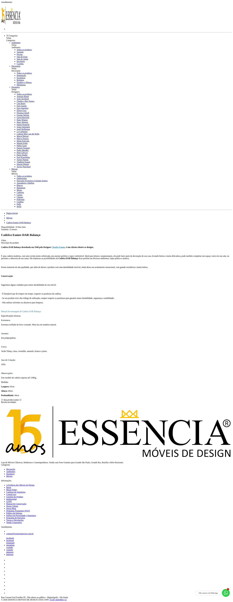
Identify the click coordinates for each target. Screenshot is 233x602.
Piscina (20, 54)
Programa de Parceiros (15, 518)
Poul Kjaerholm (23, 157)
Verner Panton (22, 160)
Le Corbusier (22, 132)
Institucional (11, 499)
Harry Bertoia (22, 122)
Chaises (20, 197)
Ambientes (15, 43)
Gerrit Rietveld (23, 117)
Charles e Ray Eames (25, 101)
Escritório (21, 61)
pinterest (9, 552)
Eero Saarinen (22, 108)
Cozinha (20, 64)
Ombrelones (22, 178)
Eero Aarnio (22, 106)
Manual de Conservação (16, 504)
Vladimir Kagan (23, 162)
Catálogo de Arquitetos (15, 492)
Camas (19, 195)
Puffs (19, 204)
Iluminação (21, 75)
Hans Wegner (22, 120)
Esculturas (21, 78)
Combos (20, 202)
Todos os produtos (24, 50)
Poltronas (20, 199)
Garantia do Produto (14, 497)
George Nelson (23, 115)
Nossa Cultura (12, 506)
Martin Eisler (22, 143)
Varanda (20, 52)
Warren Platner (23, 164)
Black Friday (11, 490)
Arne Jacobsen (23, 99)
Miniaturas (21, 85)
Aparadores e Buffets (25, 183)
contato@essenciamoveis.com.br (20, 534)
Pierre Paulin (22, 155)
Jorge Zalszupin (23, 127)
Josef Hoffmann (23, 129)
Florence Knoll (23, 113)
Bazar (8, 487)
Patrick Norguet (23, 148)
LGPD (9, 501)
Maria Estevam (23, 141)
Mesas (19, 190)
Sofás (19, 206)
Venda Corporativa (14, 522)
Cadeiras (20, 192)
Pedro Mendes (23, 150)
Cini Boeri (21, 103)
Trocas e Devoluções (15, 520)
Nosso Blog (11, 508)
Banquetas (21, 188)
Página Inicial (12, 213)
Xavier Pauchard (24, 167)
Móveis (14, 169)
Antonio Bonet (23, 96)
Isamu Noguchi (23, 124)
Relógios (20, 80)
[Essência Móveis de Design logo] (11, 24)
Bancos (20, 185)
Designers (15, 87)
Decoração (15, 66)
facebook (10, 538)
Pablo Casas (22, 146)
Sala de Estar (22, 57)
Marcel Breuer (23, 136)
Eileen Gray (22, 110)
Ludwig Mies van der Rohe (28, 134)
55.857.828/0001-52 (58, 600)
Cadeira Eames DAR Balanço (18, 223)
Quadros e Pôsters (24, 82)
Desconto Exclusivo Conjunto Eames (32, 181)
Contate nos (11, 494)
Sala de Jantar (22, 59)
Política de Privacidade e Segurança (21, 515)
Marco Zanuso (23, 139)
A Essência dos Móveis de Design (20, 485)
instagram (10, 543)
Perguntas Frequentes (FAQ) (18, 511)
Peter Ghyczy (22, 153)
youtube (9, 547)
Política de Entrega (14, 513)
